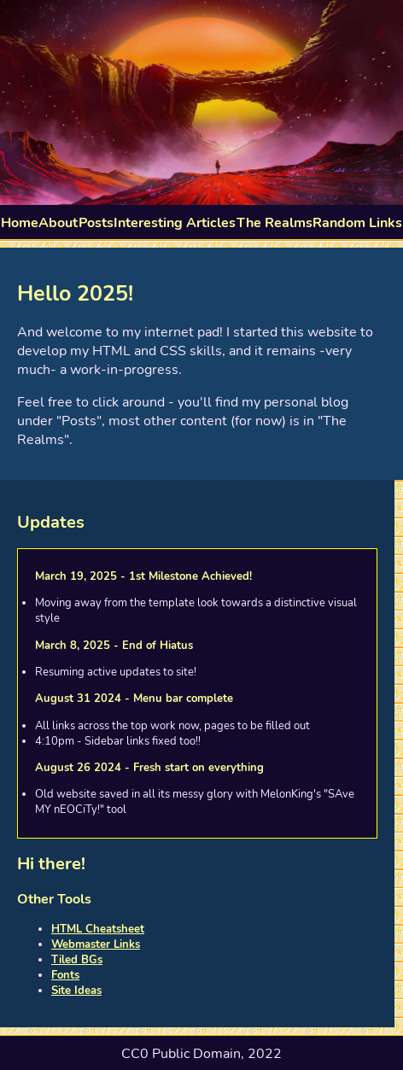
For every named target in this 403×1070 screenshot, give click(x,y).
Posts (96, 222)
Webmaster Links (95, 944)
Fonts (65, 975)
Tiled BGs (76, 960)
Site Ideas (76, 990)
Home (19, 222)
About (58, 222)
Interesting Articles (175, 222)
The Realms (274, 222)
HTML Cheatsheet (97, 929)
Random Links (357, 222)
